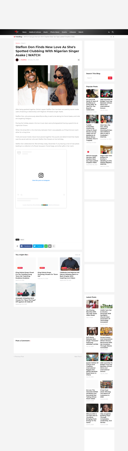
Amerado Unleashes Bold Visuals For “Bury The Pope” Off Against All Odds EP (26, 300)
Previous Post (19, 356)
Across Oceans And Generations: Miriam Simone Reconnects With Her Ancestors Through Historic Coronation (106, 342)
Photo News (54, 32)
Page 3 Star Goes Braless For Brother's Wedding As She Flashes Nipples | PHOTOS (106, 160)
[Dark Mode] (109, 32)
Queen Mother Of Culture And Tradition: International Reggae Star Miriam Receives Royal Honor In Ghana (92, 369)
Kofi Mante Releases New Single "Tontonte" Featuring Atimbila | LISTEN (92, 341)
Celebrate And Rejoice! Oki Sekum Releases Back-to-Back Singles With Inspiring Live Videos (69, 275)
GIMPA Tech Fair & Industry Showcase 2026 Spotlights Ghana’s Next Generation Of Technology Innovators (106, 316)
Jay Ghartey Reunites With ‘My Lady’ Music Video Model (91, 312)
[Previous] (111, 37)
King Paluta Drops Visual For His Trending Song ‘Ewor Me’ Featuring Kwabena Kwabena (25, 275)
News (24, 32)
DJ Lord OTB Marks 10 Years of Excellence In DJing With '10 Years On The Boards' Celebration (92, 105)
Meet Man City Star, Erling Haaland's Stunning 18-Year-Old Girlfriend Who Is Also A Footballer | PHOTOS (106, 131)
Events (64, 32)
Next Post (78, 356)
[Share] (78, 59)
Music (45, 32)
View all (77, 254)
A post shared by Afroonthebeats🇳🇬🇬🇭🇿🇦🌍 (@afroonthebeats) (41, 205)
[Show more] (53, 246)
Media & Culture (35, 32)
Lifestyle (73, 32)
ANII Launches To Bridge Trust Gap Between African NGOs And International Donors (106, 104)
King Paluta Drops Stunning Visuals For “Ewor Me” (48, 274)
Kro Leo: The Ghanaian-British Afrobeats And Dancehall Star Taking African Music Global (92, 394)
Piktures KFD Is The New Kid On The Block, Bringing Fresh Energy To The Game (91, 418)
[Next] (113, 37)
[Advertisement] (64, 14)
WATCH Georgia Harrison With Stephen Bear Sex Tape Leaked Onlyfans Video (49, 37)
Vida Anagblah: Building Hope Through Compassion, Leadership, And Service (106, 418)
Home (18, 43)
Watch (80, 32)
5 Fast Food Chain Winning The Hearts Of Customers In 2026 (105, 393)
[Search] (112, 32)
